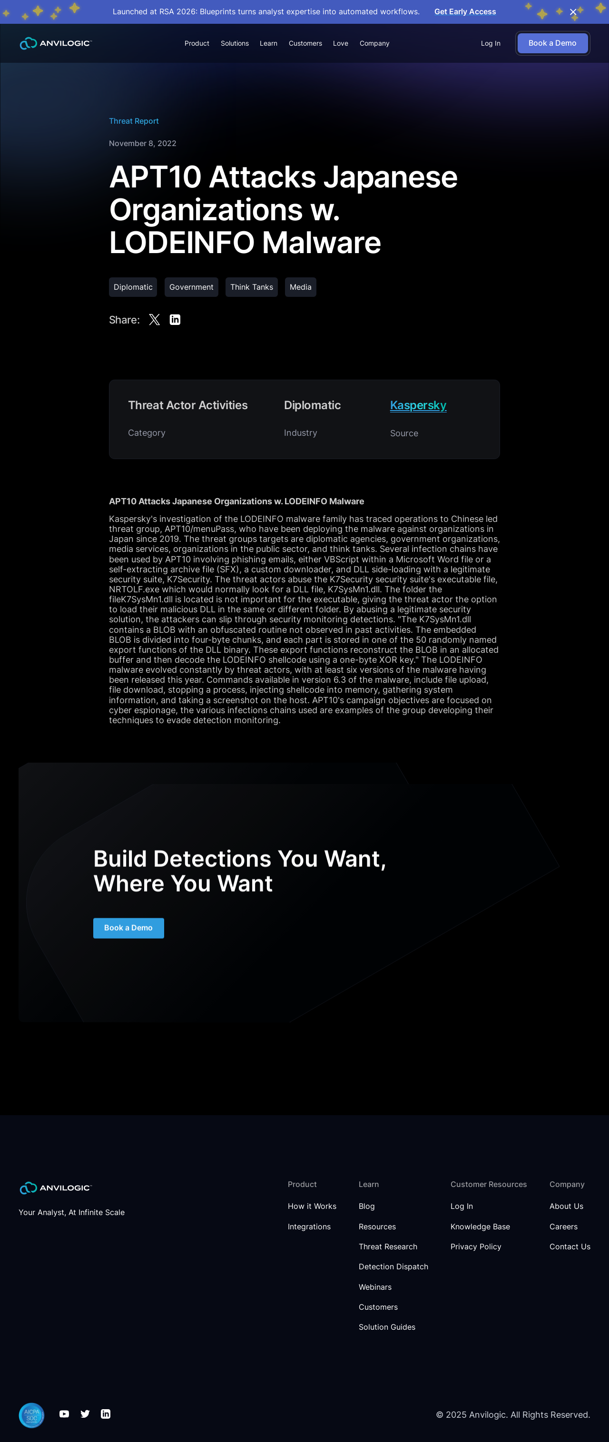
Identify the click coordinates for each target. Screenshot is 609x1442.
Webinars (375, 1287)
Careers (564, 1227)
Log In (491, 43)
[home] (56, 43)
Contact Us (570, 1247)
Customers (305, 43)
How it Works (312, 1206)
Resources (377, 1227)
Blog (367, 1206)
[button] (197, 43)
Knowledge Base (480, 1227)
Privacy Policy (476, 1247)
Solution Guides (387, 1327)
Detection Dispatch (393, 1267)
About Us (566, 1206)
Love (340, 43)
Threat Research (388, 1247)
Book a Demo (128, 937)
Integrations (309, 1227)
